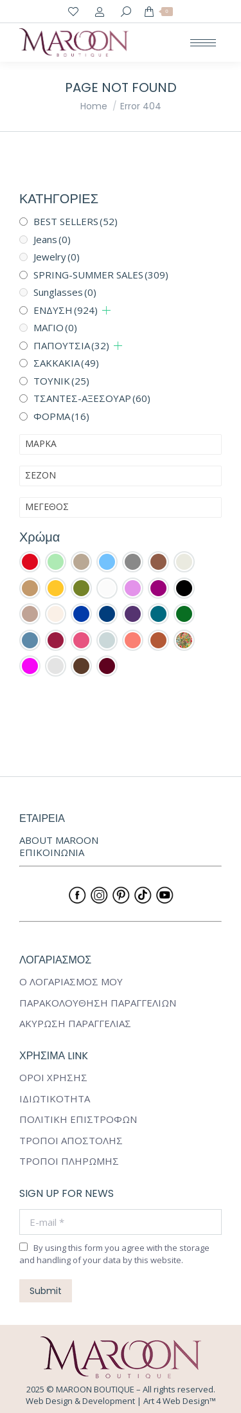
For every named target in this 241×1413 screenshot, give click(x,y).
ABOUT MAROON (58, 840)
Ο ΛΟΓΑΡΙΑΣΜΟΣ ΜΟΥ (71, 982)
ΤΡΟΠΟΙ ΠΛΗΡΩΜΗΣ (69, 1161)
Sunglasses (64, 292)
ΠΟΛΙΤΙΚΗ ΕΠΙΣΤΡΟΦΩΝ (78, 1119)
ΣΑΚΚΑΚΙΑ (66, 362)
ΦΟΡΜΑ (61, 416)
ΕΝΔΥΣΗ (65, 310)
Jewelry (56, 256)
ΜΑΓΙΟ (55, 327)
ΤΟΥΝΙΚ (61, 380)
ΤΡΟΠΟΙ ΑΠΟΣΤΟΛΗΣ (71, 1141)
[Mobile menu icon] (203, 43)
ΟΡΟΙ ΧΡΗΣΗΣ (53, 1077)
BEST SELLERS (75, 221)
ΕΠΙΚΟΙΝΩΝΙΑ (51, 852)
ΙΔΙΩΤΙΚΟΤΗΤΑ (54, 1099)
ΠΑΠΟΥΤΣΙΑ (71, 345)
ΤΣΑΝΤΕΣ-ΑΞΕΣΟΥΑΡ (91, 398)
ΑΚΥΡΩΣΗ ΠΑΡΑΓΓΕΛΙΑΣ (75, 1023)
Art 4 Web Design (176, 1401)
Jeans (52, 239)
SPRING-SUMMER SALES (100, 274)
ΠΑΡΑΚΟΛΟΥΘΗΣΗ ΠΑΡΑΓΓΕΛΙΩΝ (97, 1003)
